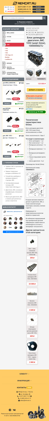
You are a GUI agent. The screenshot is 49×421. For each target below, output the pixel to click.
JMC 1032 (31, 32)
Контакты (38, 11)
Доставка (38, 9)
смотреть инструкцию (35, 98)
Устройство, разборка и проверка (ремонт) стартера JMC (13, 178)
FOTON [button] (9, 37)
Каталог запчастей (32, 28)
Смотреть (7, 103)
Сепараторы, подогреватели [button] (12, 73)
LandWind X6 (8, 59)
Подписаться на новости (13, 231)
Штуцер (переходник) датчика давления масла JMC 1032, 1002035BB (32, 331)
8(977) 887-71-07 (24, 7)
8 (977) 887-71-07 (25, 396)
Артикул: (29, 79)
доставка (29, 109)
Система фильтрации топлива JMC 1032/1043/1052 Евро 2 (13, 185)
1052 (6, 53)
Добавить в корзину (36, 90)
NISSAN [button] (9, 63)
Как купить (38, 6)
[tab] (13, 33)
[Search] (23, 18)
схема (29, 387)
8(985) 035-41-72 (24, 9)
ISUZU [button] (9, 40)
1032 (6, 48)
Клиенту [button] (24, 374)
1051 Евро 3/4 (9, 55)
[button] (44, 58)
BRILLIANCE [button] (10, 33)
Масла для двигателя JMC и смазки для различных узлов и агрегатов (14, 199)
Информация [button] (24, 381)
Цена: (28, 83)
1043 (6, 50)
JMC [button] (8, 44)
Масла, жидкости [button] (11, 68)
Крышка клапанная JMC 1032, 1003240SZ (32, 303)
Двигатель (40, 32)
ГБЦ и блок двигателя (35, 34)
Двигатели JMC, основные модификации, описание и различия (14, 192)
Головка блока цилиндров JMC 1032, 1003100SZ (32, 276)
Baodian (7, 57)
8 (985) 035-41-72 (25, 398)
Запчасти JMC (33, 30)
